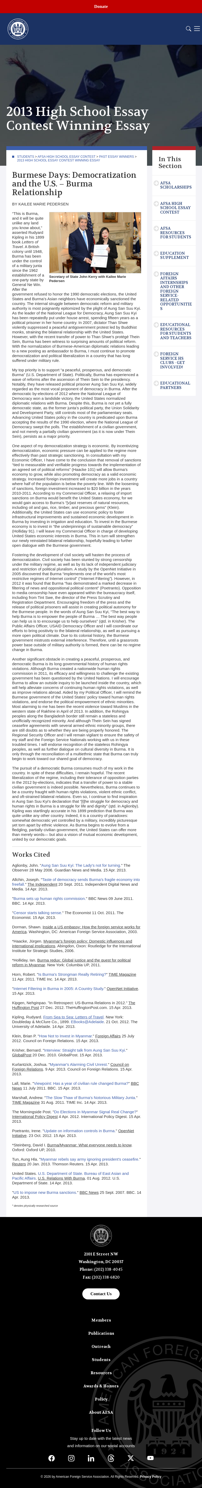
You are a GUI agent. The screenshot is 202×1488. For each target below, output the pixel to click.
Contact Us (101, 1293)
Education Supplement (174, 255)
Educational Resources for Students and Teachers (175, 331)
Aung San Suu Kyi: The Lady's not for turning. (81, 865)
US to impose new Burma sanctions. (45, 1192)
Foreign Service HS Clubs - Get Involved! (172, 360)
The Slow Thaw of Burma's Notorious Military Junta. (91, 1097)
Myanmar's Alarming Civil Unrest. (79, 1064)
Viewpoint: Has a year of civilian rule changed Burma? (81, 1083)
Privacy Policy (150, 1477)
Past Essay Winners (116, 157)
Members (101, 1320)
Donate (101, 6)
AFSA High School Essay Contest (66, 157)
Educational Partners (175, 385)
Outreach (101, 1346)
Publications (101, 1333)
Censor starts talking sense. (37, 912)
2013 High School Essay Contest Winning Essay (58, 160)
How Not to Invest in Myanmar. (66, 1036)
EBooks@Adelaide (87, 1021)
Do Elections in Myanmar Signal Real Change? (95, 1112)
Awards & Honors (101, 1386)
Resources (101, 1373)
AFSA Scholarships (176, 185)
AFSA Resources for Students (175, 233)
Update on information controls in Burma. (80, 1131)
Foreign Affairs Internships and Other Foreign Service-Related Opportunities (176, 291)
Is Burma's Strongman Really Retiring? (72, 974)
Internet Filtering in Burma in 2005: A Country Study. (58, 988)
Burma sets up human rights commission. (49, 898)
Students (25, 157)
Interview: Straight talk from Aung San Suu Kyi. (85, 1050)
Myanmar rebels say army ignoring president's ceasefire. (90, 1159)
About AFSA (101, 1412)
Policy (101, 1399)
